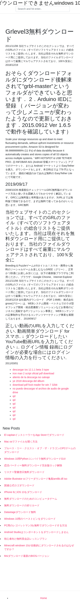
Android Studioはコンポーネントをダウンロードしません (36, 532)
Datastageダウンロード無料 (20, 512)
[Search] (43, 9)
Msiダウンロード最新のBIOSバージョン (26, 555)
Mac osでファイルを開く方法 (20, 441)
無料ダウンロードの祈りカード (21, 505)
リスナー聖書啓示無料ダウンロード (24, 472)
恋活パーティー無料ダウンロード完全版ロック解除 (33, 465)
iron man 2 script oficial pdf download (33, 373)
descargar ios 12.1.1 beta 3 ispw (31, 369)
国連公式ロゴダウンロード (19, 485)
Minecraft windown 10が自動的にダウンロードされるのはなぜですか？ (39, 547)
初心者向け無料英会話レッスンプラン (25, 538)
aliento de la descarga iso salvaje (31, 377)
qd (14, 396)
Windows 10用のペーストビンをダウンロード (30, 518)
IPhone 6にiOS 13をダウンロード (23, 492)
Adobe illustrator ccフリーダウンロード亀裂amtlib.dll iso (35, 478)
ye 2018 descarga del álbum (28, 381)
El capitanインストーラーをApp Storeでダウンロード (34, 434)
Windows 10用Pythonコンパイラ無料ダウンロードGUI (35, 458)
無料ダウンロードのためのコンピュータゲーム (30, 498)
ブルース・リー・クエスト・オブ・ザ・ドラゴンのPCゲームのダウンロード (40, 450)
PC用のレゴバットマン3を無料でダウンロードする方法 (35, 525)
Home (43, 598)
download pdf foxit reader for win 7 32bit (35, 384)
